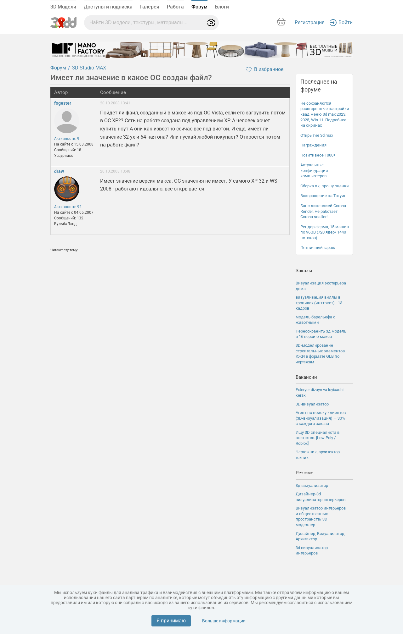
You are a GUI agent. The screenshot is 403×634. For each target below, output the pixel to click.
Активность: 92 (68, 207)
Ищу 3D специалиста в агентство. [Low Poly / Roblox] (317, 438)
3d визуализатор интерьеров (312, 550)
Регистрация (310, 22)
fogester (62, 103)
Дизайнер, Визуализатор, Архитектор (320, 536)
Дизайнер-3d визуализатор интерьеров (320, 497)
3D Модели (63, 7)
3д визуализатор (312, 485)
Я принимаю (171, 621)
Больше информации (224, 620)
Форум (199, 7)
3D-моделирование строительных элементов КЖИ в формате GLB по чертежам (320, 353)
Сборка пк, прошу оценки (324, 186)
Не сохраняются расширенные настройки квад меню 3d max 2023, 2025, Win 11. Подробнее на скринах (324, 114)
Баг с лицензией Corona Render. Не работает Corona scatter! (323, 211)
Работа (175, 7)
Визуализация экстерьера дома (321, 286)
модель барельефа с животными (315, 320)
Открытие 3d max (316, 135)
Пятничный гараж (317, 247)
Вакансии (306, 377)
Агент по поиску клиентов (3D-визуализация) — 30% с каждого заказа (321, 418)
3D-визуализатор (312, 404)
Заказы (304, 270)
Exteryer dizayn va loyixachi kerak (319, 392)
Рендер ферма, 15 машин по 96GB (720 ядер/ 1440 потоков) (324, 232)
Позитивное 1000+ (318, 155)
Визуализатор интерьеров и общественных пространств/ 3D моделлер (321, 516)
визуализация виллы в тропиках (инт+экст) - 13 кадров (319, 303)
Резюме (304, 473)
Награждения (313, 145)
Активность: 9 (66, 138)
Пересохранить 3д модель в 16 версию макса (321, 334)
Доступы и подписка (108, 7)
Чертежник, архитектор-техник (318, 454)
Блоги (222, 7)
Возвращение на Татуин (323, 195)
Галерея (149, 7)
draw (59, 171)
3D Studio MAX (89, 68)
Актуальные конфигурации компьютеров (314, 170)
